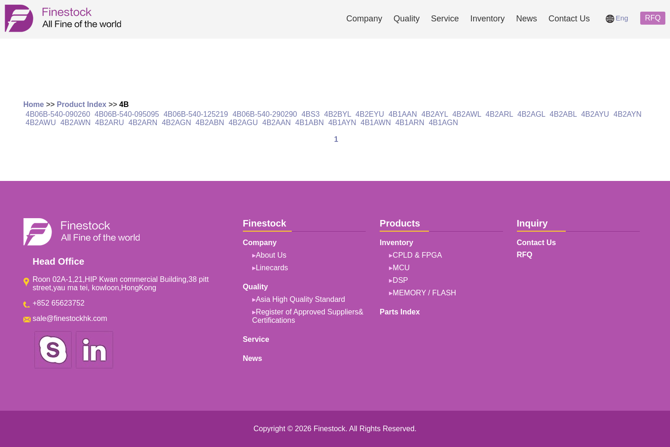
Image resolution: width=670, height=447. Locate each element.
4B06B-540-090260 (58, 114)
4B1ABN (309, 123)
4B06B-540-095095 (126, 114)
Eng (617, 18)
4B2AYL (435, 114)
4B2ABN (209, 123)
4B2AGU (243, 123)
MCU (401, 268)
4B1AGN (443, 123)
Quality (407, 18)
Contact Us (569, 18)
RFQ (653, 18)
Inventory (487, 18)
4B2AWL (466, 114)
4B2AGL (531, 114)
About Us (271, 255)
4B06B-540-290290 (265, 114)
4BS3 (311, 114)
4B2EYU (369, 114)
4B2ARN (142, 123)
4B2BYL (337, 114)
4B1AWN (376, 123)
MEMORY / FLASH (424, 293)
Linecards (272, 268)
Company (364, 18)
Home (33, 104)
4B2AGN (176, 123)
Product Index (82, 104)
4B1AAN (403, 114)
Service (445, 18)
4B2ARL (499, 114)
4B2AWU (41, 123)
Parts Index (400, 312)
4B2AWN (75, 123)
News (526, 18)
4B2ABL (562, 114)
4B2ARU (109, 123)
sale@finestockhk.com (70, 318)
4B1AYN (342, 123)
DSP (400, 280)
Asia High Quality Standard (300, 299)
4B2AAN (276, 123)
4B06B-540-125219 (195, 114)
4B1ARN (409, 123)
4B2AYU (595, 114)
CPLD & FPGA (417, 255)
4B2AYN (628, 114)
